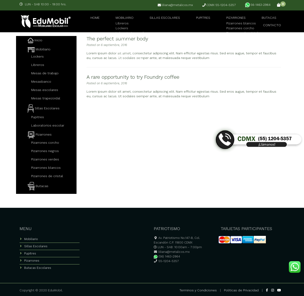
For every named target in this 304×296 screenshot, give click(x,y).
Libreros (37, 65)
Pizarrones (218, 21)
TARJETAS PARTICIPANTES (246, 228)
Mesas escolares (44, 90)
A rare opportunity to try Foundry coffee (133, 77)
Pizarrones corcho (45, 142)
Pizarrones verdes (45, 159)
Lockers (37, 56)
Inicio (35, 40)
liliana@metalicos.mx (175, 5)
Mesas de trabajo (45, 73)
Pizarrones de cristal (47, 176)
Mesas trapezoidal (45, 98)
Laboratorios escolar (47, 125)
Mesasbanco (41, 81)
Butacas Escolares (37, 268)
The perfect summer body (117, 39)
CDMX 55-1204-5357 (219, 5)
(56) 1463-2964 (167, 256)
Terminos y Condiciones (198, 290)
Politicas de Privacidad (241, 290)
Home (89, 21)
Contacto (274, 21)
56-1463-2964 (258, 5)
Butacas (247, 21)
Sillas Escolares (153, 21)
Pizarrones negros (45, 151)
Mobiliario (115, 21)
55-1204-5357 (166, 261)
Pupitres (188, 21)
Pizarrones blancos (46, 167)
